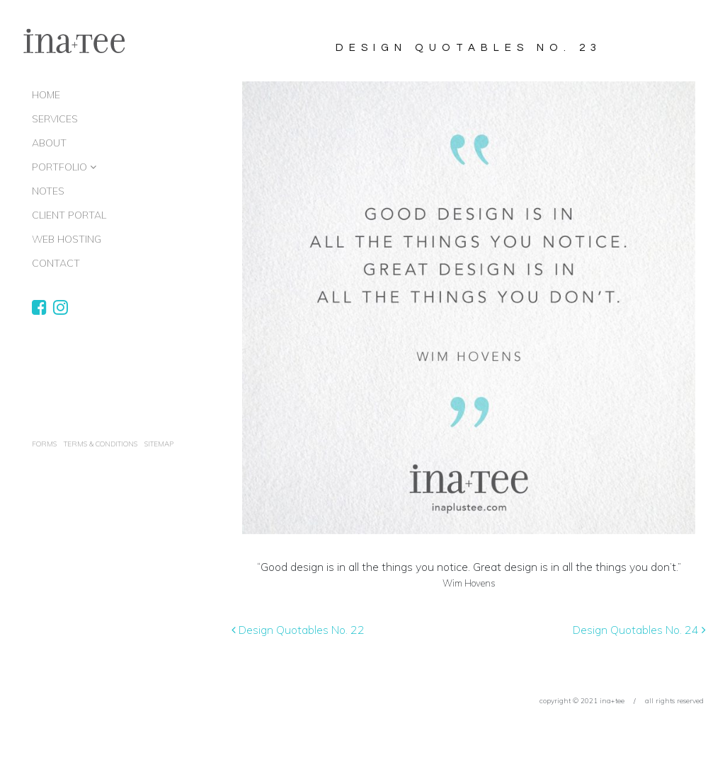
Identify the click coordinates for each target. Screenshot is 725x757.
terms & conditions (100, 444)
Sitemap (158, 444)
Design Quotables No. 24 (639, 630)
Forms (44, 444)
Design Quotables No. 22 (298, 630)
